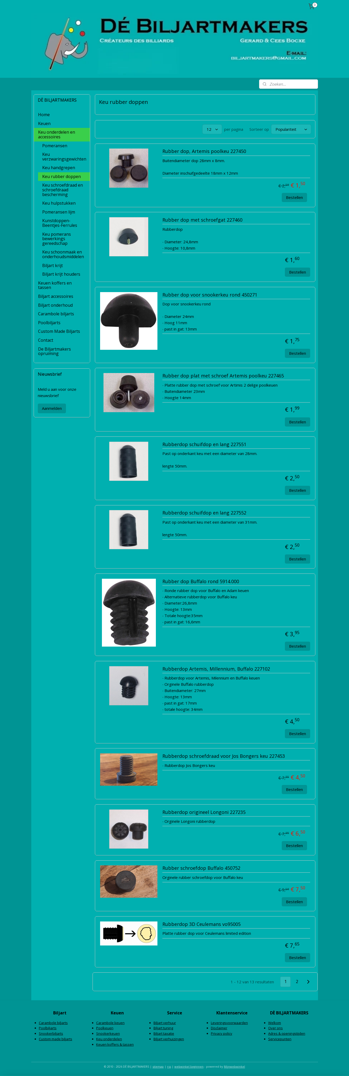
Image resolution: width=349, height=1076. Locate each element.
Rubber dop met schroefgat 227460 (202, 220)
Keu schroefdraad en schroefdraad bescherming (62, 189)
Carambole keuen (110, 1022)
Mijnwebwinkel (234, 1066)
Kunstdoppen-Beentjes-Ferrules (59, 223)
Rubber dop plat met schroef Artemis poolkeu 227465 (223, 376)
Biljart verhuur (165, 1022)
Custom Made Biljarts (59, 331)
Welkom (274, 1022)
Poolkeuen (104, 1028)
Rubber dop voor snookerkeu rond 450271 (209, 295)
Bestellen (294, 197)
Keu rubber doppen (61, 176)
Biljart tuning (163, 1028)
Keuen (44, 123)
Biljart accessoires (55, 296)
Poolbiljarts (49, 323)
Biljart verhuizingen (169, 1039)
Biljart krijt (52, 265)
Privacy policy (221, 1033)
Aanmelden (52, 408)
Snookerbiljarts (51, 1033)
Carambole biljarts (56, 314)
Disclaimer (219, 1028)
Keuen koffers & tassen (115, 1044)
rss (169, 1066)
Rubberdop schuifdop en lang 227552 (204, 513)
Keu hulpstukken (59, 203)
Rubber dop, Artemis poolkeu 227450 (204, 151)
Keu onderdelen (109, 1039)
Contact (45, 340)
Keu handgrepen (58, 167)
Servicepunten (279, 1039)
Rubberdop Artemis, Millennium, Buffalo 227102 (216, 669)
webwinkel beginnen (189, 1066)
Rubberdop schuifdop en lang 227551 (204, 444)
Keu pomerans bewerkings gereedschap (56, 238)
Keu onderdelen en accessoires (56, 134)
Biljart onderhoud (55, 305)
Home (44, 114)
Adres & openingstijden (286, 1033)
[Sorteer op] (291, 129)
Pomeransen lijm (58, 212)
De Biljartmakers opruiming (54, 351)
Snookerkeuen (108, 1033)
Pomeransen (54, 146)
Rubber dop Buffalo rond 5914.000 (200, 581)
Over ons (275, 1028)
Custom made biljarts (55, 1039)
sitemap (158, 1066)
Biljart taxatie (164, 1033)
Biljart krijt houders (61, 274)
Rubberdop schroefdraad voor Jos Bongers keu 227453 (223, 756)
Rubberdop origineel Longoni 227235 (204, 812)
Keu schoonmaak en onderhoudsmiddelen (63, 254)
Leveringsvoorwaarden (229, 1022)
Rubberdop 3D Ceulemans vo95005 (201, 924)
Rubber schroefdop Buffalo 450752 (201, 868)
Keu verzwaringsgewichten (64, 156)
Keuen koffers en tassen (55, 285)
